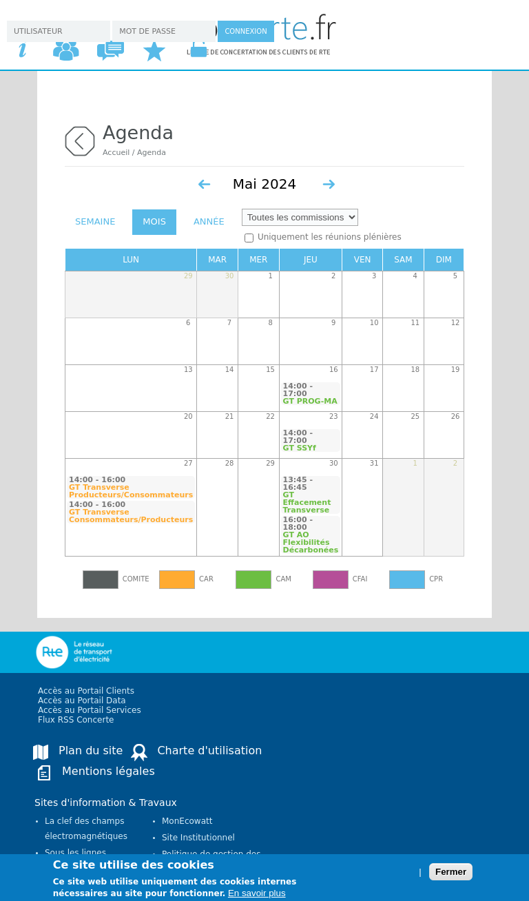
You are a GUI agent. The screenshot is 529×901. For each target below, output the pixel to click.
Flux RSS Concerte (76, 720)
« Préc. (204, 184)
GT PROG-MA (310, 401)
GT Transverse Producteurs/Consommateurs (131, 491)
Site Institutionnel (198, 837)
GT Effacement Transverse (307, 502)
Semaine (95, 221)
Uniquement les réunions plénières (330, 237)
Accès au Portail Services (89, 710)
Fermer (450, 874)
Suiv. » (328, 184)
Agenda (151, 152)
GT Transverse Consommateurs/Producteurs (131, 516)
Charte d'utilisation (209, 750)
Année (209, 221)
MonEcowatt (187, 821)
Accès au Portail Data (82, 700)
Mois (154, 221)
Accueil (116, 152)
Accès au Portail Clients (86, 691)
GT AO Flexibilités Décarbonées (311, 542)
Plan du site (91, 750)
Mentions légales (108, 771)
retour (80, 139)
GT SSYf (299, 448)
